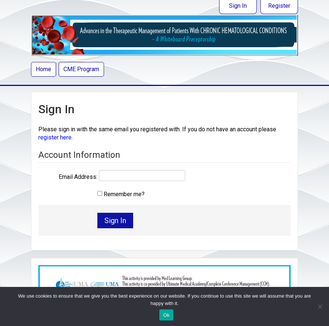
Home (43, 69)
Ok (166, 315)
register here (55, 137)
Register (279, 5)
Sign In (238, 5)
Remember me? (121, 194)
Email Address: (78, 176)
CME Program (81, 69)
